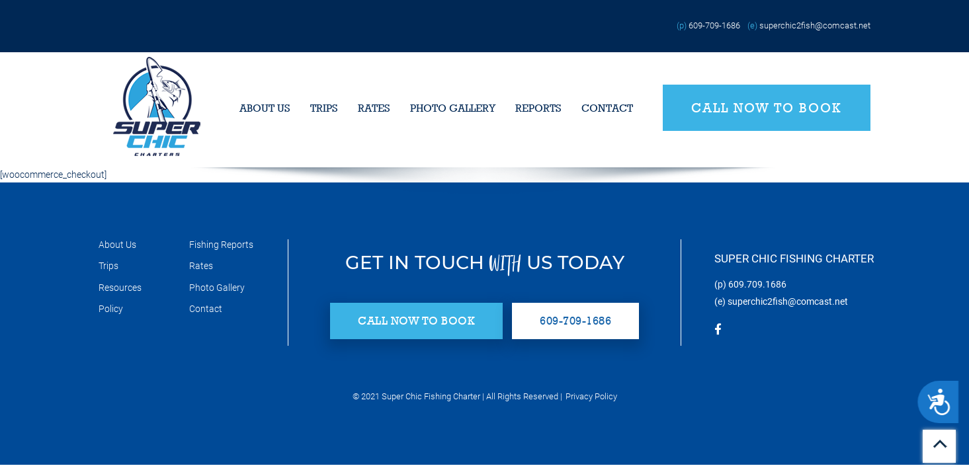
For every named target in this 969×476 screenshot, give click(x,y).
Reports (538, 108)
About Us (264, 108)
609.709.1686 (757, 284)
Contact (607, 108)
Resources (120, 287)
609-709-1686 (714, 25)
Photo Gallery (452, 108)
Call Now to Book (766, 108)
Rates (374, 108)
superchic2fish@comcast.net (814, 25)
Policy (111, 308)
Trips (324, 108)
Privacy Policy (591, 396)
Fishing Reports (221, 244)
